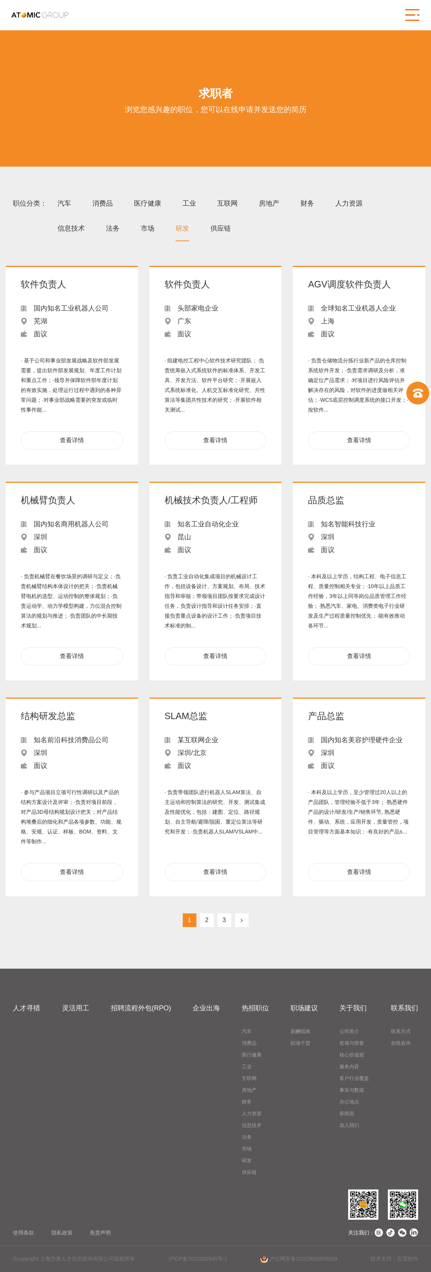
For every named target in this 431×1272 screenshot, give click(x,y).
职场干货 (300, 1043)
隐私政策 (62, 1233)
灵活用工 (75, 1008)
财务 (307, 203)
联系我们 (404, 1008)
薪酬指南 (300, 1031)
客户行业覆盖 (354, 1078)
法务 (113, 228)
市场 (147, 228)
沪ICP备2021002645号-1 (197, 1259)
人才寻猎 (26, 1008)
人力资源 (349, 203)
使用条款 (23, 1233)
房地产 (269, 203)
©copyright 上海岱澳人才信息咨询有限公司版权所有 (74, 1259)
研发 (182, 228)
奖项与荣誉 (351, 1043)
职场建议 (304, 1008)
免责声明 (100, 1233)
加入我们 (349, 1125)
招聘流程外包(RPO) (141, 1008)
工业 (189, 203)
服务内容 (349, 1066)
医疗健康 (147, 203)
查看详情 (72, 440)
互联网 (227, 203)
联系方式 (401, 1031)
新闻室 (346, 1113)
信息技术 (71, 228)
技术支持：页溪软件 (394, 1259)
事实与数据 (351, 1090)
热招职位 (255, 1008)
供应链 (220, 228)
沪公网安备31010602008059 (298, 1259)
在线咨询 (401, 1043)
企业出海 (206, 1008)
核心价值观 (351, 1055)
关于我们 (353, 1008)
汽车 (64, 203)
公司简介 (349, 1031)
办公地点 (349, 1102)
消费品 (102, 203)
